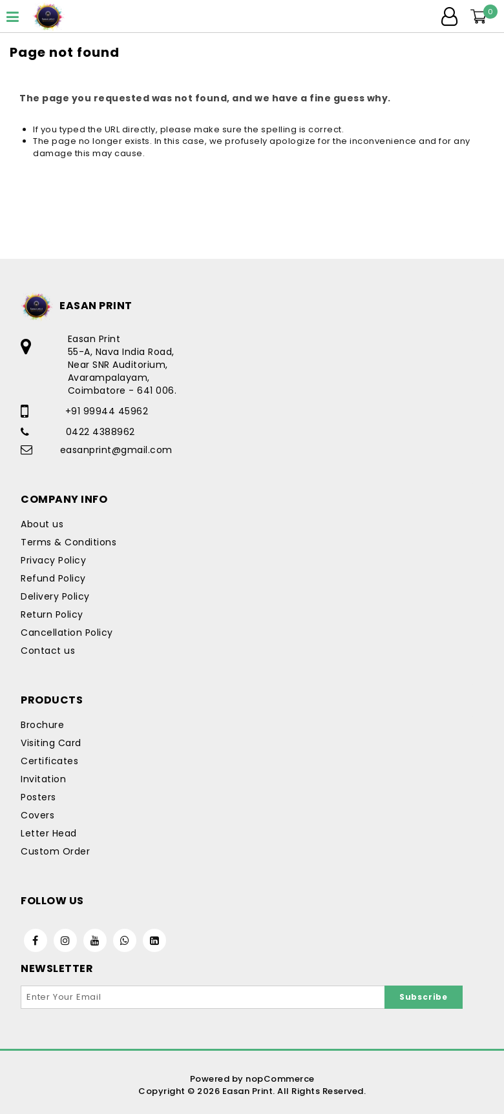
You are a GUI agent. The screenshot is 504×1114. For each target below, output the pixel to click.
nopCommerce (280, 1079)
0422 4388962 (100, 431)
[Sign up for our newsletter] (203, 997)
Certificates (49, 760)
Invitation (43, 779)
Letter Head (49, 833)
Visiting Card (51, 742)
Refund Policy (53, 578)
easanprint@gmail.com (116, 449)
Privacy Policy (53, 560)
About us (42, 524)
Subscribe (423, 996)
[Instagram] (65, 940)
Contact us (48, 650)
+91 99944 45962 (107, 411)
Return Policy (52, 614)
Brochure (42, 724)
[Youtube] (95, 940)
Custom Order (55, 851)
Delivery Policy (55, 596)
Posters (38, 797)
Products (52, 700)
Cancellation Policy (67, 632)
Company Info (64, 499)
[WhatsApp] (124, 940)
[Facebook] (35, 940)
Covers (37, 815)
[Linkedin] (154, 940)
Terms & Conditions (68, 542)
